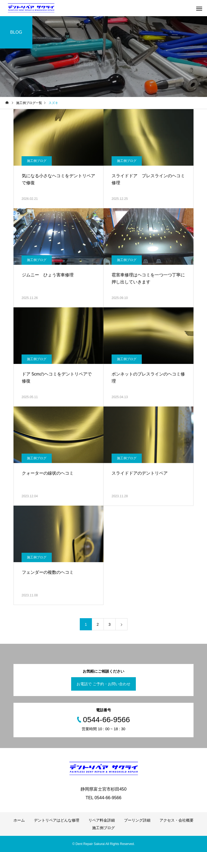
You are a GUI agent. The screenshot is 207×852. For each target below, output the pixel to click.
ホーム (19, 820)
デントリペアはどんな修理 (56, 820)
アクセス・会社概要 (177, 820)
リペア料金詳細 (101, 820)
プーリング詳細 (137, 820)
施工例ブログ (36, 161)
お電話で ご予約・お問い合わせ (103, 684)
